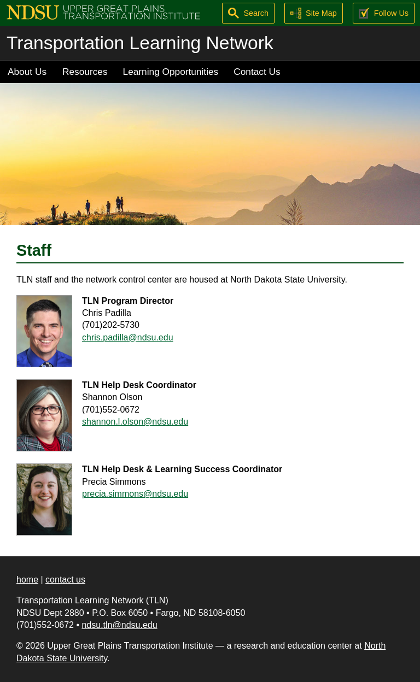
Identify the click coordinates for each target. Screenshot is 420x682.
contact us (65, 579)
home (27, 579)
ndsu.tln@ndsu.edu (119, 625)
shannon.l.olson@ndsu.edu (135, 421)
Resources (85, 71)
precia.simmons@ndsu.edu (135, 493)
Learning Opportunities (171, 71)
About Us (27, 71)
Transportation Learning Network (140, 43)
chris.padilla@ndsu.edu (127, 337)
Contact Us (257, 71)
